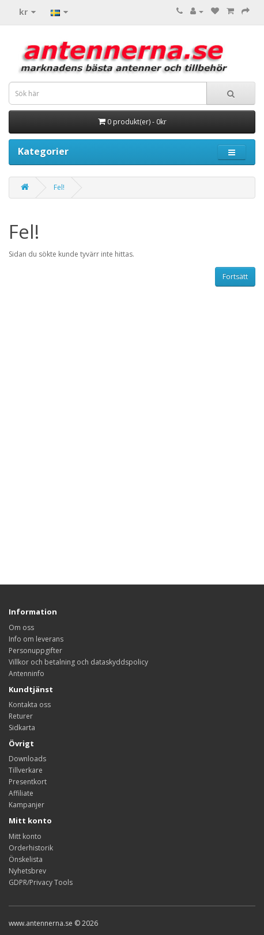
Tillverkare (26, 770)
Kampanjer (26, 805)
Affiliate (21, 793)
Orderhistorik (31, 848)
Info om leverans (36, 639)
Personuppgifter (35, 650)
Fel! (59, 187)
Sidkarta (22, 727)
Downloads (27, 759)
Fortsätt (235, 276)
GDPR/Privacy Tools (41, 882)
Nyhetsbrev (27, 871)
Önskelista (26, 859)
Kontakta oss (30, 704)
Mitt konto (25, 836)
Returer (21, 716)
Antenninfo (26, 673)
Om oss (21, 627)
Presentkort (28, 782)
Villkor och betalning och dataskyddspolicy (78, 662)
